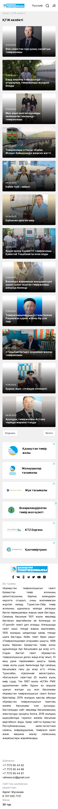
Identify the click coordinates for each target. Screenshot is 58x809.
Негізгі (5, 13)
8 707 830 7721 (11, 796)
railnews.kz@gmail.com (16, 777)
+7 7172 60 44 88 (13, 769)
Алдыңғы (10, 433)
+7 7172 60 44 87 (13, 773)
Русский (37, 5)
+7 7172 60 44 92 (13, 765)
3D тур (6, 804)
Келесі (49, 433)
